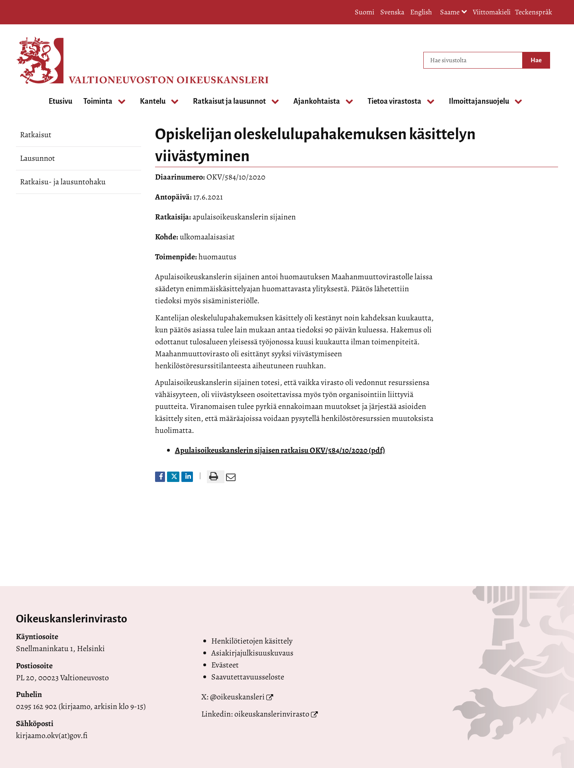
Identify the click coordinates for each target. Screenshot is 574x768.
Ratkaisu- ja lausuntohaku (63, 181)
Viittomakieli (492, 12)
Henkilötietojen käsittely (252, 641)
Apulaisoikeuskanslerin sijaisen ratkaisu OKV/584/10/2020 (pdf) (280, 450)
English (421, 12)
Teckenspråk (533, 12)
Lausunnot (37, 158)
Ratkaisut (35, 134)
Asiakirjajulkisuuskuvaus (252, 653)
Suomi (364, 12)
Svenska (392, 12)
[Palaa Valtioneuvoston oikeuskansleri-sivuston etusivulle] (48, 60)
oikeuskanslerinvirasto (271, 714)
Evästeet (225, 664)
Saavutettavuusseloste (247, 676)
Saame (453, 12)
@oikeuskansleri (237, 696)
